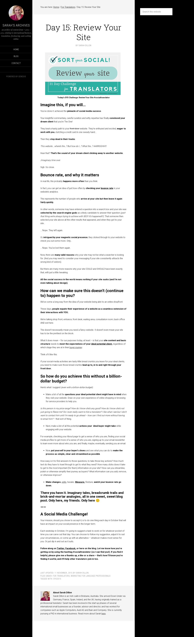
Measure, (80, 482)
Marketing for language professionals (90, 576)
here (103, 613)
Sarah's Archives (16, 25)
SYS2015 (57, 579)
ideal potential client (101, 344)
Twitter (60, 548)
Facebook (70, 548)
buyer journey (76, 347)
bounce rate (107, 188)
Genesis (22, 76)
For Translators (61, 576)
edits (64, 482)
